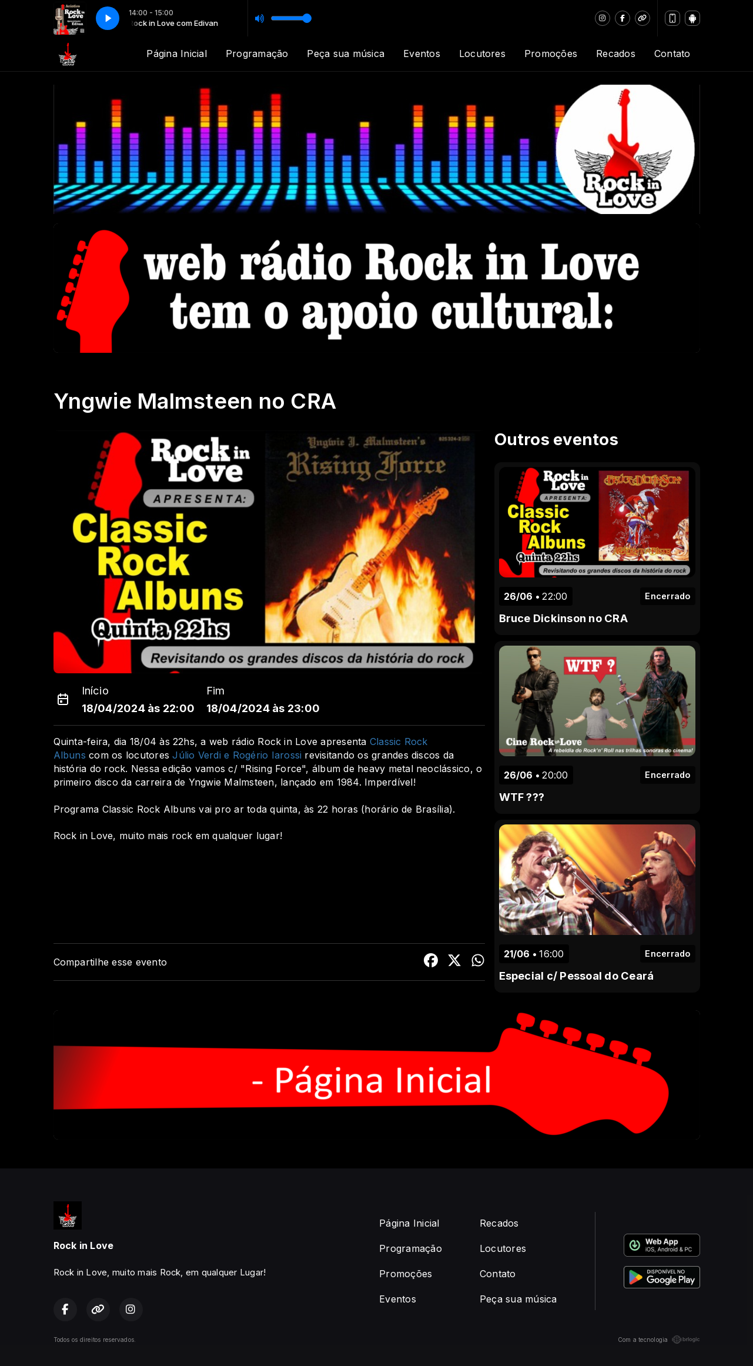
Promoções (550, 53)
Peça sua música (345, 53)
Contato (672, 53)
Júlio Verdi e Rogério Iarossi (237, 755)
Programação (257, 53)
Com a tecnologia (659, 1339)
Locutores (482, 53)
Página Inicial (176, 53)
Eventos (421, 53)
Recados (615, 53)
